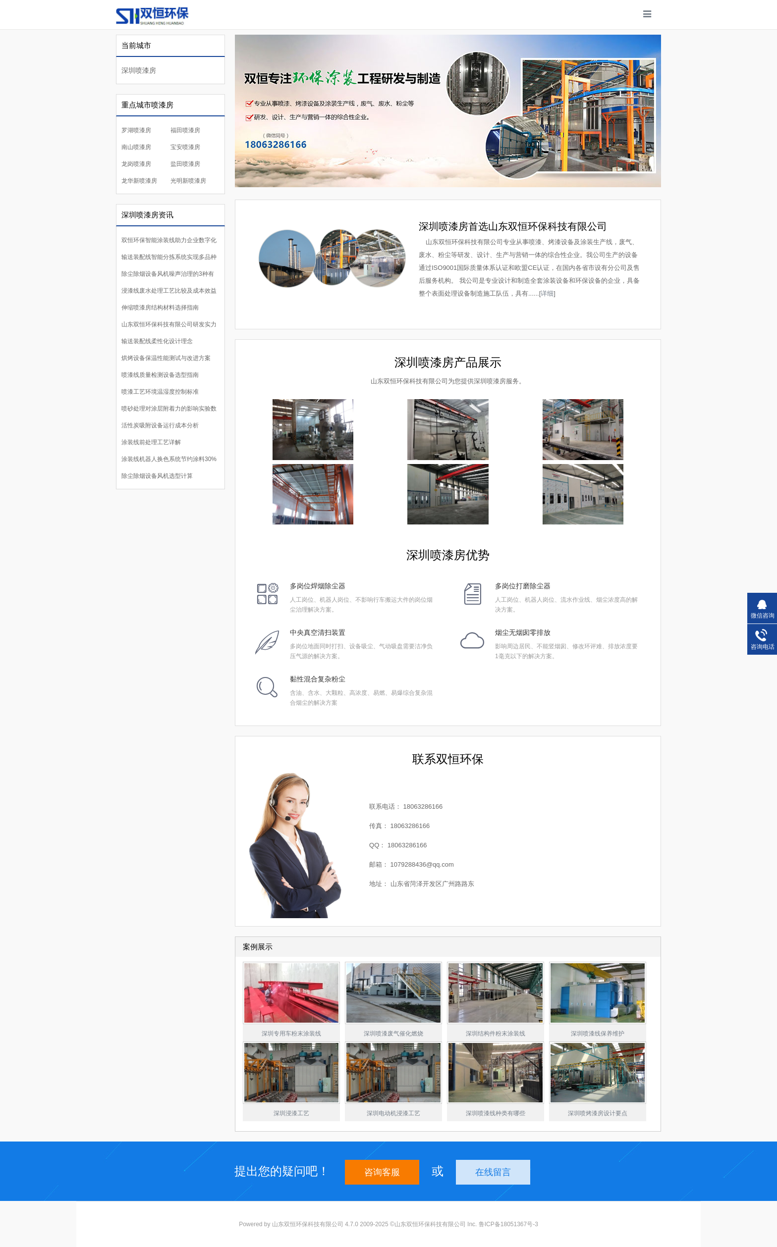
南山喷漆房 (136, 147)
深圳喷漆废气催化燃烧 (393, 1033)
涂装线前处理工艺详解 (151, 442)
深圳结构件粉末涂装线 (495, 1033)
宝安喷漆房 (185, 147)
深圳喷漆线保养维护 (597, 1033)
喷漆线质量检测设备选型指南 (160, 374)
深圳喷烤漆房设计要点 (597, 1113)
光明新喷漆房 (188, 180)
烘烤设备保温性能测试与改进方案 (166, 358)
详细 (547, 293)
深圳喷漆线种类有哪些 (495, 1113)
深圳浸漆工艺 (291, 1113)
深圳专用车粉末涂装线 (291, 1033)
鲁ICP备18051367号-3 (508, 1224)
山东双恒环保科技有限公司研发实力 (169, 324)
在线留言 (493, 1172)
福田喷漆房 (185, 130)
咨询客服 (382, 1172)
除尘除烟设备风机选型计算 (157, 475)
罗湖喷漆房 (136, 130)
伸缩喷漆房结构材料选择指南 (160, 307)
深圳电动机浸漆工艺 (393, 1113)
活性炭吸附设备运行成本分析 (160, 425)
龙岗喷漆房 (136, 163)
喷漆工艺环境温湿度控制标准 (160, 391)
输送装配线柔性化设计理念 (157, 341)
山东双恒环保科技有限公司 (307, 1224)
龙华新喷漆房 (139, 180)
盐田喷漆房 (185, 163)
